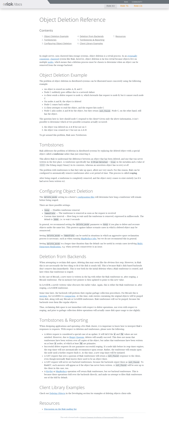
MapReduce (61, 371)
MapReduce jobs (88, 238)
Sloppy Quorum (76, 337)
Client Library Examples (91, 43)
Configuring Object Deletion (58, 43)
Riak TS (124, 6)
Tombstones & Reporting (92, 39)
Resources (120, 36)
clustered (54, 59)
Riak (126, 2)
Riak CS (138, 6)
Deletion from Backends (92, 36)
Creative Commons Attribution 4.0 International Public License (102, 417)
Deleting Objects (57, 393)
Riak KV (111, 6)
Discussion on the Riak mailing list (60, 409)
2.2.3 (24, 14)
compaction (69, 296)
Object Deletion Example (56, 36)
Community (137, 2)
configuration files (85, 197)
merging (43, 296)
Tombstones (50, 39)
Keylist (49, 371)
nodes (50, 62)
